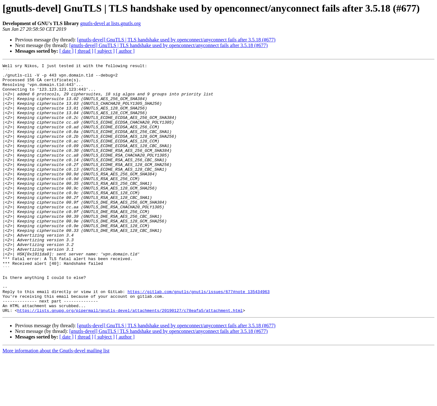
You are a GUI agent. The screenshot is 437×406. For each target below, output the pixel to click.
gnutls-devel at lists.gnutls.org (110, 23)
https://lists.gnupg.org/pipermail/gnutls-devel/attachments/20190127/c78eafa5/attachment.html (130, 360)
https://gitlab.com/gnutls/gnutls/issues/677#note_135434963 (199, 337)
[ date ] (66, 51)
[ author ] (125, 51)
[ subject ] (105, 51)
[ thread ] (84, 51)
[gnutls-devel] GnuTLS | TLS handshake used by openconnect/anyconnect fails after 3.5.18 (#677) (176, 39)
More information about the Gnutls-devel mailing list (56, 400)
